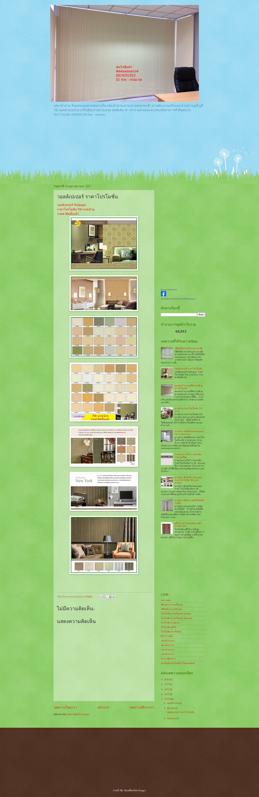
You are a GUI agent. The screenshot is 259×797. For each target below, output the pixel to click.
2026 (166, 679)
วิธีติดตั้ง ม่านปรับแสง (171, 609)
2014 (166, 699)
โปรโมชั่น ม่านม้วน (170, 623)
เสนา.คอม (166, 600)
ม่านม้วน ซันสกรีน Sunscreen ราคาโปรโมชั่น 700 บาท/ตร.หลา (188, 480)
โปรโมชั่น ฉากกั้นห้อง (171, 631)
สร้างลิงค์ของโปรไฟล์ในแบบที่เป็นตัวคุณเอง (178, 299)
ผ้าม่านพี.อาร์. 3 (168, 658)
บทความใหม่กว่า (65, 707)
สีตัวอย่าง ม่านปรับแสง (172, 604)
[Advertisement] (129, 144)
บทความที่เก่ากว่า (142, 707)
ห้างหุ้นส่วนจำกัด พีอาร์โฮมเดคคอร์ (178, 663)
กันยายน (171, 718)
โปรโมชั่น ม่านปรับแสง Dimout (176, 613)
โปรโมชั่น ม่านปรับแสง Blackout (176, 618)
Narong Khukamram (169, 290)
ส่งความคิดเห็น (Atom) (78, 714)
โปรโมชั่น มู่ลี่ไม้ (168, 627)
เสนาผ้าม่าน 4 (167, 641)
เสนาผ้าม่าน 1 (167, 654)
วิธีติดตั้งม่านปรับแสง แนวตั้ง (189, 348)
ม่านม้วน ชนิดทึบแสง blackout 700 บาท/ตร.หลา (189, 432)
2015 (166, 694)
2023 (166, 684)
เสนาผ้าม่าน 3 (167, 645)
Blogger (142, 790)
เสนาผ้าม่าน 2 (167, 649)
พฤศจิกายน (173, 703)
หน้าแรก (103, 707)
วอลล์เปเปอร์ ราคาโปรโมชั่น (188, 368)
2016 (166, 689)
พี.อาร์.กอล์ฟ (167, 636)
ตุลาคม (171, 708)
